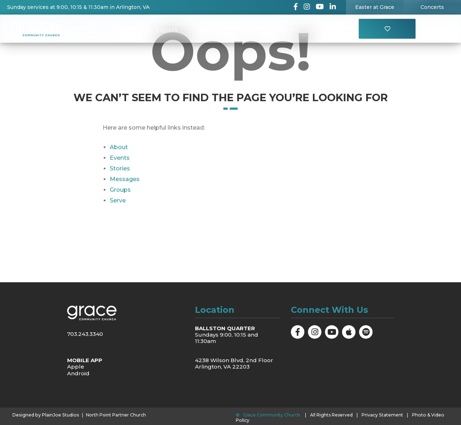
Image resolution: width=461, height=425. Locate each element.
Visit (288, 30)
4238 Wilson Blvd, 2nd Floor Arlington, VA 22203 (234, 363)
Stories (120, 168)
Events (167, 30)
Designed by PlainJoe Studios (44, 415)
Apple (75, 366)
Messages (249, 30)
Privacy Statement (382, 415)
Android (78, 373)
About (129, 30)
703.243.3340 (85, 334)
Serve (118, 200)
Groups (206, 30)
